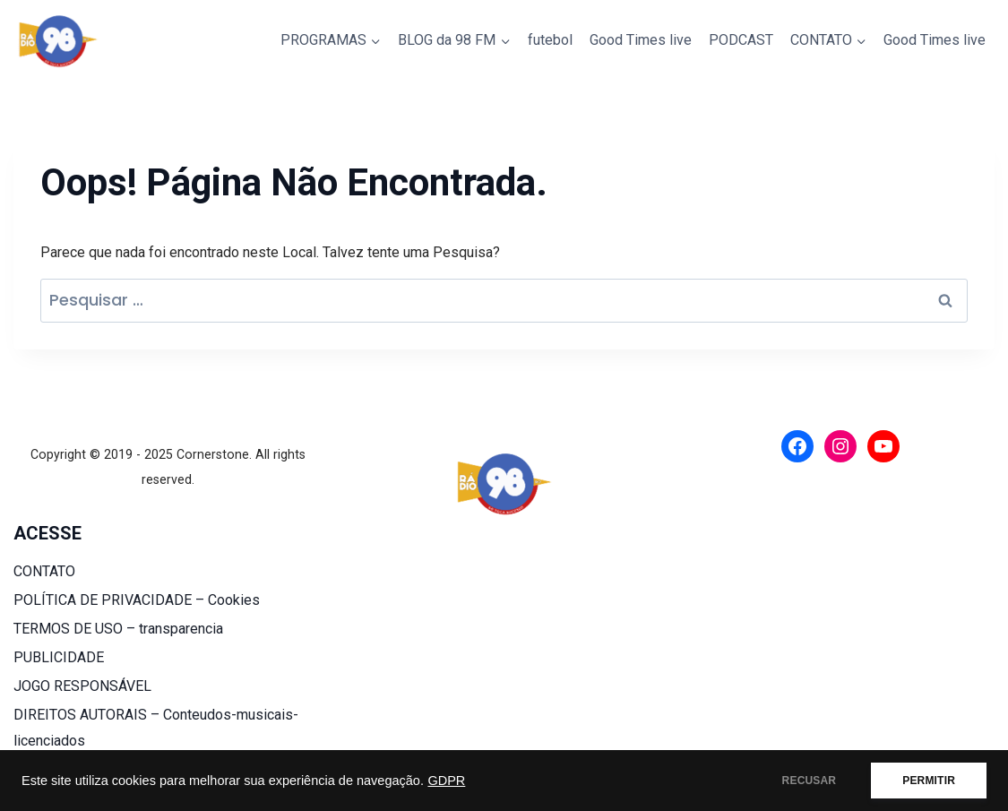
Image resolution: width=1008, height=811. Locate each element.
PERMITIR (928, 780)
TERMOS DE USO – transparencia (118, 628)
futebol (550, 39)
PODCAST (741, 39)
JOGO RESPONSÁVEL (82, 686)
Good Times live (641, 39)
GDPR (446, 780)
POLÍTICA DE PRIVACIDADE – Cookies (136, 599)
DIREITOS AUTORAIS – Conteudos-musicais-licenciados (155, 727)
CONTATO (44, 571)
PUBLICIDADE (58, 657)
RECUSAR (809, 780)
